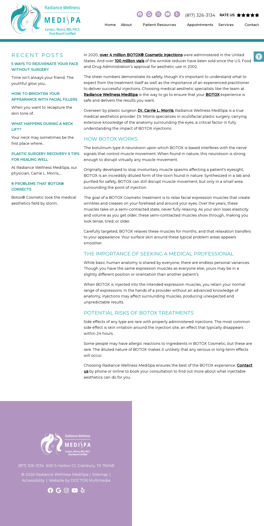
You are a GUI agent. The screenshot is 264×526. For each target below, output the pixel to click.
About (126, 25)
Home (110, 25)
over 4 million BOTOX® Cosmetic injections (141, 55)
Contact (252, 25)
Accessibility (33, 480)
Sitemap (100, 474)
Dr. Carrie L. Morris (155, 110)
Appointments (200, 25)
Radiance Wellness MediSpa (111, 94)
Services (226, 25)
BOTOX (212, 94)
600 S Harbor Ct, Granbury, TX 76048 (80, 465)
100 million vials (129, 61)
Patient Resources (159, 25)
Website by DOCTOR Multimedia (79, 480)
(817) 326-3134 (200, 15)
